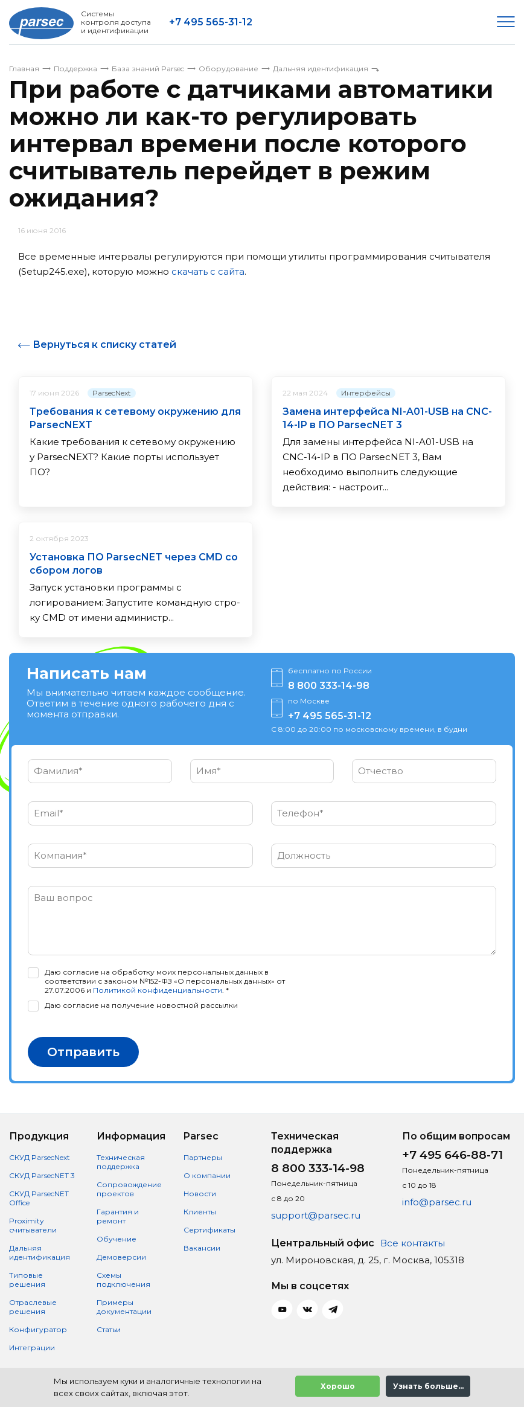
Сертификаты (209, 1229)
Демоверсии (121, 1256)
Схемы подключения (123, 1279)
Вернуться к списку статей (104, 344)
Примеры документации (124, 1306)
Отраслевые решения (33, 1306)
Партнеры (203, 1156)
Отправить (83, 1051)
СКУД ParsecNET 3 (42, 1174)
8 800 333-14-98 (328, 685)
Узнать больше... (428, 1386)
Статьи (109, 1328)
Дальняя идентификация (39, 1252)
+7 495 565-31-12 (210, 22)
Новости (200, 1192)
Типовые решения (27, 1279)
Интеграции (32, 1346)
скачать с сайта (207, 271)
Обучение (116, 1238)
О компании (207, 1174)
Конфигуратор (38, 1328)
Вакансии (202, 1247)
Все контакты (412, 1242)
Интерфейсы (366, 392)
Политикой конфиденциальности (157, 989)
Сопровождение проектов (129, 1188)
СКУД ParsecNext (39, 1156)
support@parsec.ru (315, 1214)
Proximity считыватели (33, 1225)
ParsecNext (111, 392)
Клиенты (200, 1211)
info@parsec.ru (436, 1201)
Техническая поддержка (121, 1161)
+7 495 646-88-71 (452, 1154)
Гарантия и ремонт (118, 1216)
